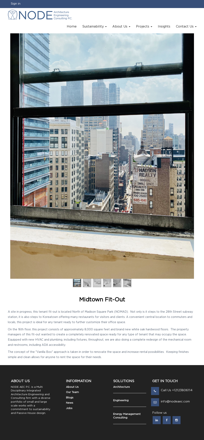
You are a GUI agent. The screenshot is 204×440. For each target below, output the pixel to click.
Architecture (121, 387)
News (69, 403)
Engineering (121, 400)
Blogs (69, 397)
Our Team (72, 392)
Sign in (15, 3)
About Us (72, 387)
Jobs (69, 408)
